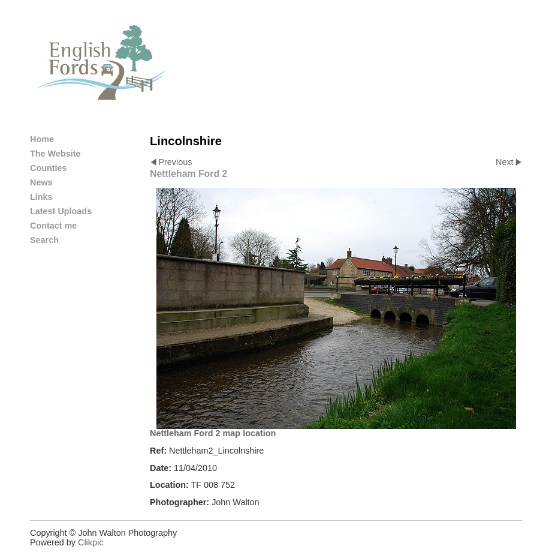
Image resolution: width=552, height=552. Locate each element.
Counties (48, 168)
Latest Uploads (61, 211)
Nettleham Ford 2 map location (213, 433)
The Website (55, 153)
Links (41, 197)
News (41, 182)
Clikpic (90, 542)
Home (42, 139)
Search (44, 240)
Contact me (53, 225)
